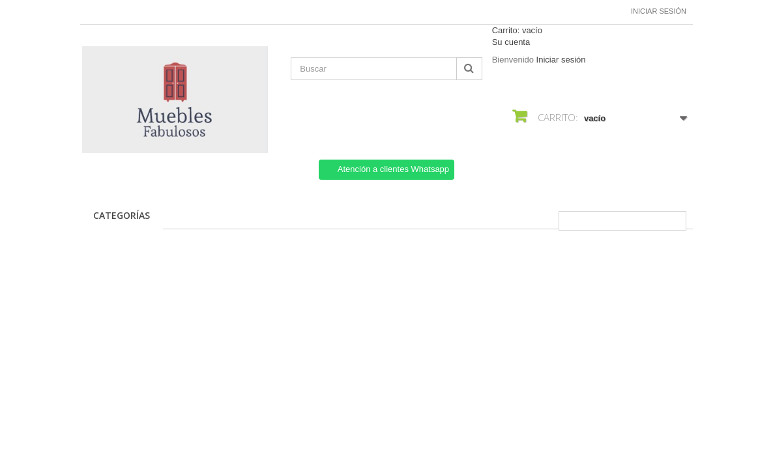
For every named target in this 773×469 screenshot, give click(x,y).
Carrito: (517, 30)
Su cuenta (511, 42)
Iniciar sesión (658, 11)
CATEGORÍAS (121, 215)
